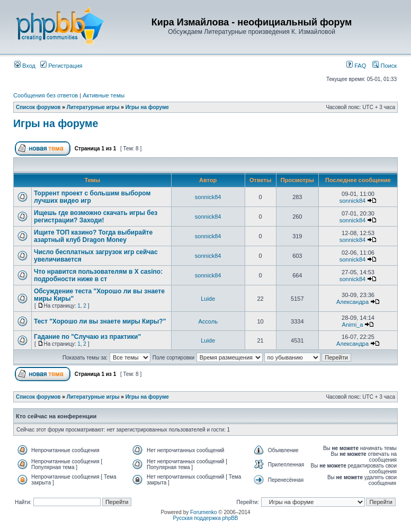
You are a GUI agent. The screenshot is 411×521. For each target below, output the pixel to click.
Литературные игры (93, 107)
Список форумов (38, 107)
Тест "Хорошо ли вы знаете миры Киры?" (100, 321)
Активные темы (103, 95)
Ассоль (208, 321)
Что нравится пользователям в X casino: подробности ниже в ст (98, 275)
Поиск (384, 65)
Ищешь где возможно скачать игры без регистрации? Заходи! (95, 216)
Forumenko (203, 512)
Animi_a (352, 324)
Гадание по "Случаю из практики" (87, 336)
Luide (208, 298)
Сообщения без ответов (45, 95)
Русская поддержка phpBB (205, 518)
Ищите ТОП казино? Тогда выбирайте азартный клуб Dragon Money (93, 236)
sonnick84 (208, 197)
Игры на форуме (147, 107)
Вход (24, 65)
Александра (352, 302)
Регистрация (61, 65)
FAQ (356, 65)
